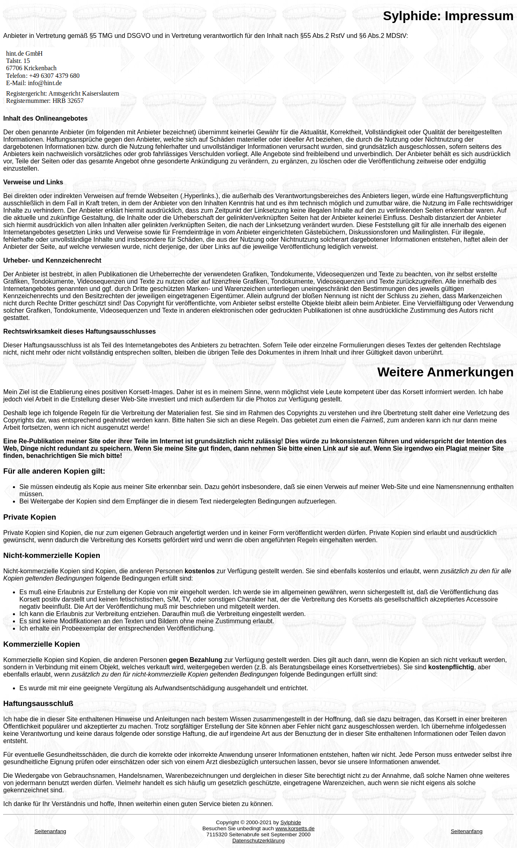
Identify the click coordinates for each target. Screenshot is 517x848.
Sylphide (290, 822)
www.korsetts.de (295, 828)
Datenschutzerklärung (258, 841)
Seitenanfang (50, 831)
